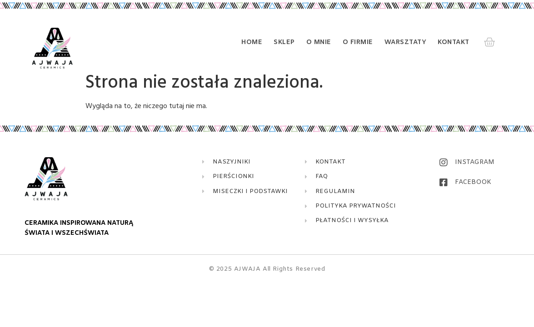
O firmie (358, 43)
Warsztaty (405, 43)
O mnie (318, 43)
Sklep (284, 43)
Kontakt (453, 43)
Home (251, 43)
